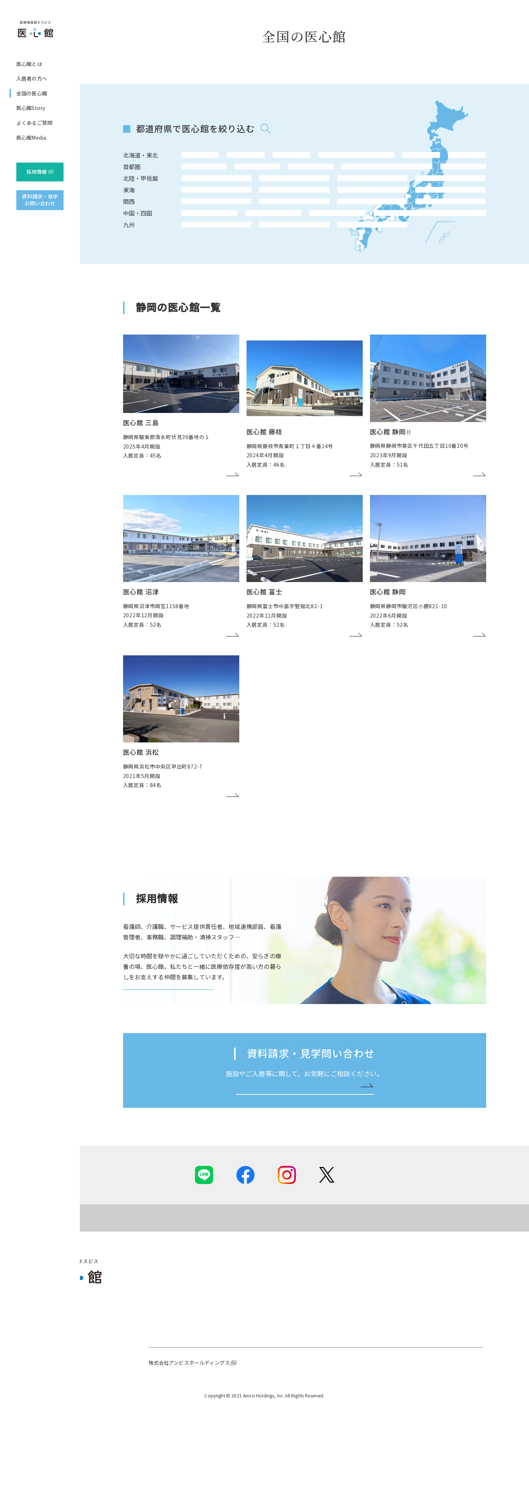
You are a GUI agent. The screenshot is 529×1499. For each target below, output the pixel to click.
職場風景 (439, 1408)
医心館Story (30, 107)
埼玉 (276, 177)
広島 (249, 255)
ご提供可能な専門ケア (265, 1367)
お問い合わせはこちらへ (301, 1176)
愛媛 (304, 255)
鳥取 (194, 255)
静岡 (221, 216)
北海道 (194, 158)
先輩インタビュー (449, 1397)
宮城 (276, 158)
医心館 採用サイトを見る (165, 1053)
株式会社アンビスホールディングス (189, 1454)
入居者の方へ (31, 78)
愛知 (194, 216)
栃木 (332, 177)
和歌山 (249, 236)
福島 (359, 158)
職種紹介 (439, 1388)
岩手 (249, 158)
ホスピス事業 (163, 1377)
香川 (276, 255)
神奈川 (221, 177)
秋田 (304, 158)
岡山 (221, 255)
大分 (221, 275)
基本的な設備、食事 (262, 1377)
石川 (249, 197)
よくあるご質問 (34, 122)
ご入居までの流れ (259, 1388)
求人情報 (439, 1417)
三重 (249, 216)
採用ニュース (444, 1367)
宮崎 (249, 275)
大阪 (194, 236)
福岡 (194, 275)
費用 (244, 1397)
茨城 (304, 177)
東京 (194, 177)
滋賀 (276, 236)
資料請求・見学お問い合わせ (40, 200)
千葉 (249, 177)
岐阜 (276, 216)
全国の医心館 (31, 93)
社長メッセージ (166, 1367)
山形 (332, 158)
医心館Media (31, 137)
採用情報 (37, 171)
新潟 (221, 197)
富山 (276, 197)
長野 (194, 197)
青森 (221, 158)
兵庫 (221, 236)
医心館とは (29, 63)
